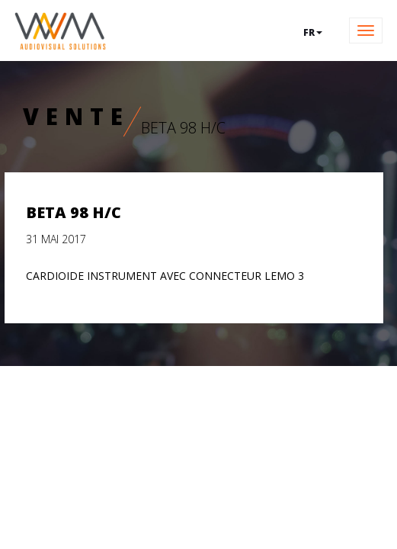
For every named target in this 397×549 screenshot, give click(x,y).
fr (312, 32)
